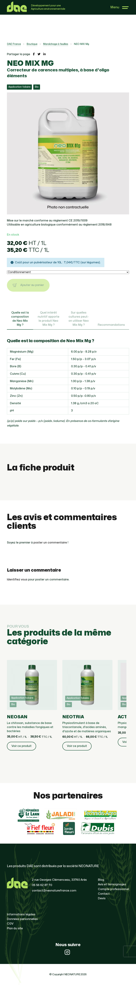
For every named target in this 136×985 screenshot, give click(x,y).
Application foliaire (19, 87)
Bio (37, 87)
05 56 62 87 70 (42, 885)
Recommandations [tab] (111, 324)
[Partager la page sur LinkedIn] (44, 54)
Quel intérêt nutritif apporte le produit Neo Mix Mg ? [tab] (48, 318)
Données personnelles (22, 919)
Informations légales (21, 914)
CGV (10, 923)
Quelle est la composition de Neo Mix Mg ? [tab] (20, 318)
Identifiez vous (17, 579)
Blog (101, 879)
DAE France (14, 44)
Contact (104, 893)
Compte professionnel (113, 889)
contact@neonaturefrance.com (54, 890)
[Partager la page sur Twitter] (39, 54)
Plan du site (15, 928)
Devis (101, 898)
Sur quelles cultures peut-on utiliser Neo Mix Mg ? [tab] (79, 318)
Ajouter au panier (28, 285)
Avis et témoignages (112, 884)
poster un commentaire (50, 542)
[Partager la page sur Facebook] (34, 54)
